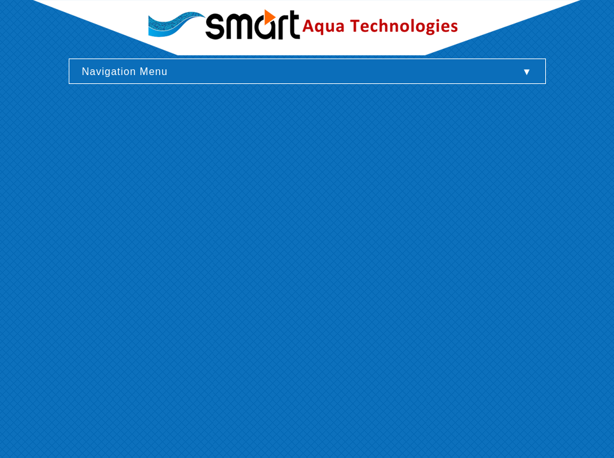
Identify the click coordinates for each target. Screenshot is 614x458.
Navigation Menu (125, 71)
